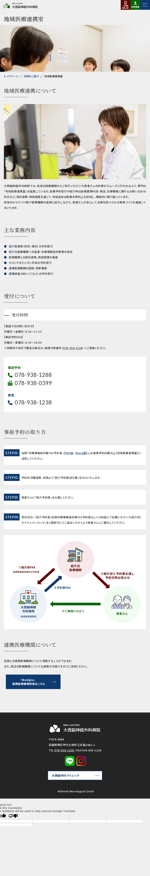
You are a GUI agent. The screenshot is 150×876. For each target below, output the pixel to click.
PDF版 (69, 453)
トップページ (11, 76)
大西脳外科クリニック (65, 775)
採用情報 (135, 6)
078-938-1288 (33, 374)
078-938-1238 (72, 348)
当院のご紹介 (31, 76)
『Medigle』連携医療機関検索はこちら (28, 682)
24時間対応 (125, 7)
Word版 (81, 453)
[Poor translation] (13, 816)
